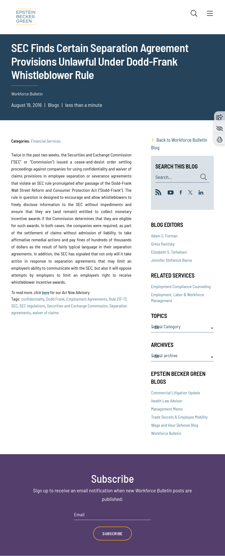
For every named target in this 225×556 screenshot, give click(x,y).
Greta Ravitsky (162, 243)
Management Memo (167, 408)
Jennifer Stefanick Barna (171, 260)
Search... (163, 177)
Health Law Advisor (166, 400)
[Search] (194, 13)
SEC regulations (32, 305)
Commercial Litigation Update (175, 392)
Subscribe (112, 533)
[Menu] (210, 15)
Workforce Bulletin (166, 433)
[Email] (112, 516)
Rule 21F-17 (117, 298)
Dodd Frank (55, 298)
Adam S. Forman (164, 235)
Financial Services (46, 140)
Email (79, 514)
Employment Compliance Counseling (180, 286)
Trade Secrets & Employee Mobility (179, 417)
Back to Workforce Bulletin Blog (179, 143)
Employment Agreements (86, 298)
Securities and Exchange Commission (77, 305)
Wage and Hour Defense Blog (174, 425)
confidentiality (32, 298)
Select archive (164, 355)
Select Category (165, 326)
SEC (14, 305)
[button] (219, 116)
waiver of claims (46, 312)
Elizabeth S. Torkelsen (169, 252)
